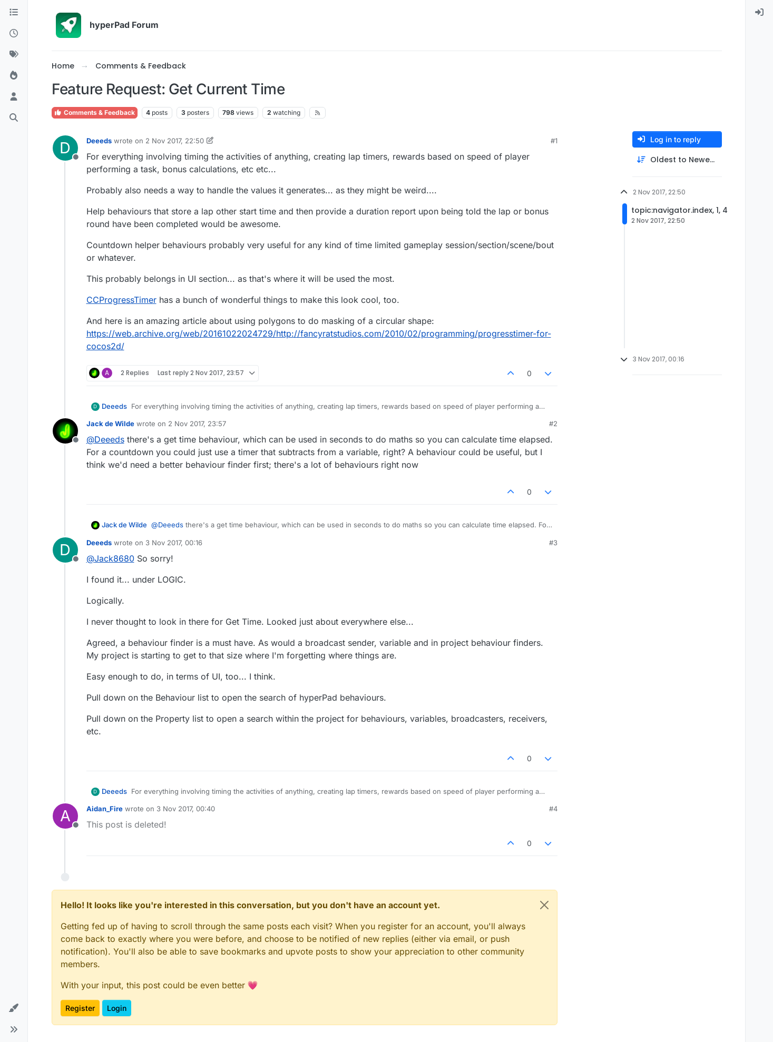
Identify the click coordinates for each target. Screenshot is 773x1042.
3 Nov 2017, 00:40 (185, 808)
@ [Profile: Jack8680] (110, 558)
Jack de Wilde (110, 423)
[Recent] (13, 33)
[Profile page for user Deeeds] (65, 148)
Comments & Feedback (94, 112)
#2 (553, 423)
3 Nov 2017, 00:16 (173, 542)
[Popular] (13, 75)
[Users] (13, 97)
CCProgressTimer (121, 299)
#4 (553, 808)
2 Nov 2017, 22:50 (174, 140)
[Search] (13, 118)
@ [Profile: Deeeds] (105, 439)
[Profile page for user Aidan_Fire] (65, 816)
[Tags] (13, 54)
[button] (13, 1008)
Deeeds (99, 140)
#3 (553, 542)
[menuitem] (759, 12)
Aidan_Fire (104, 808)
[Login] (759, 12)
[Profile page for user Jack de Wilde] (65, 431)
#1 (554, 140)
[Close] (544, 905)
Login (116, 1008)
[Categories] (13, 12)
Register (80, 1008)
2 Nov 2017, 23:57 (197, 423)
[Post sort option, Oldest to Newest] (677, 160)
